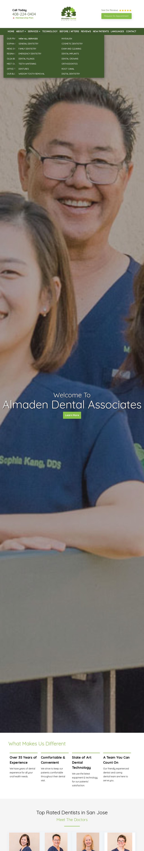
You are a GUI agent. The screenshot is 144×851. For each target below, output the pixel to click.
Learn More (72, 415)
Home (11, 31)
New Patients (101, 31)
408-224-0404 (24, 14)
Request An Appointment (116, 16)
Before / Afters (69, 31)
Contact (131, 31)
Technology (50, 31)
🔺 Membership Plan (22, 17)
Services (33, 31)
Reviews (86, 31)
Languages (117, 31)
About (20, 31)
